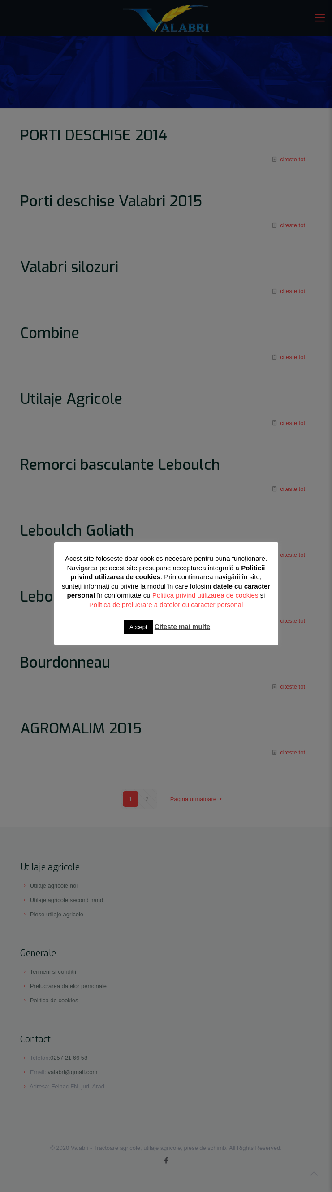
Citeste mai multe (182, 626)
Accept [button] (138, 627)
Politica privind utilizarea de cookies (205, 595)
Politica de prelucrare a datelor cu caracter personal (166, 604)
